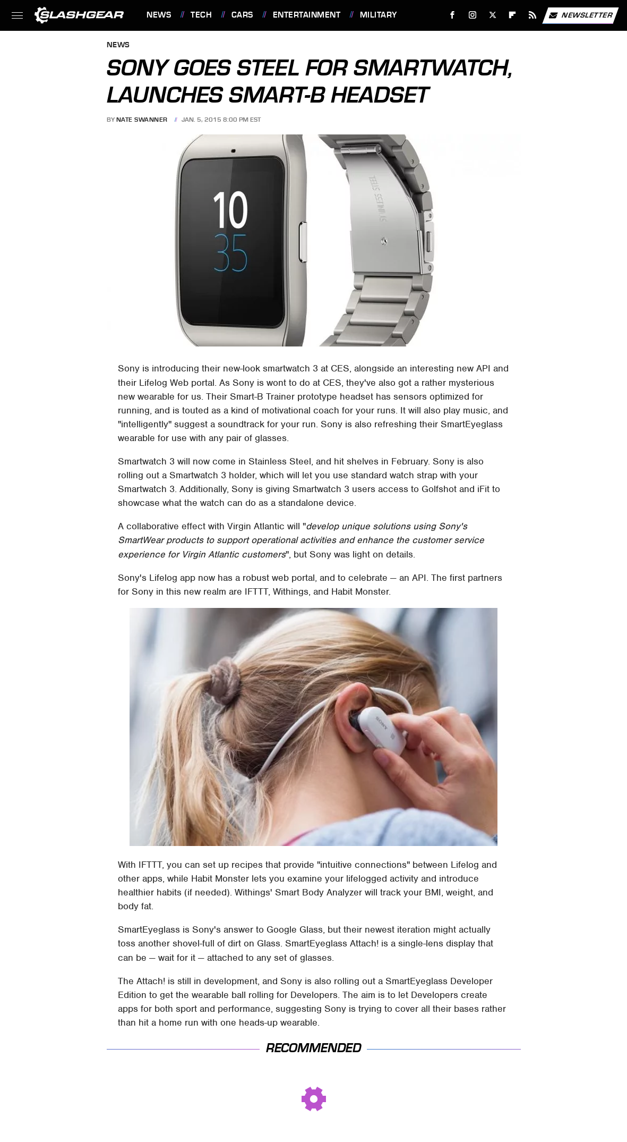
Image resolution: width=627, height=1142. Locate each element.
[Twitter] (492, 15)
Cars (242, 15)
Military (378, 15)
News (159, 15)
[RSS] (532, 15)
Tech (201, 15)
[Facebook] (452, 15)
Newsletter (580, 15)
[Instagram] (472, 15)
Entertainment (307, 15)
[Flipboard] (512, 15)
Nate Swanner (142, 119)
